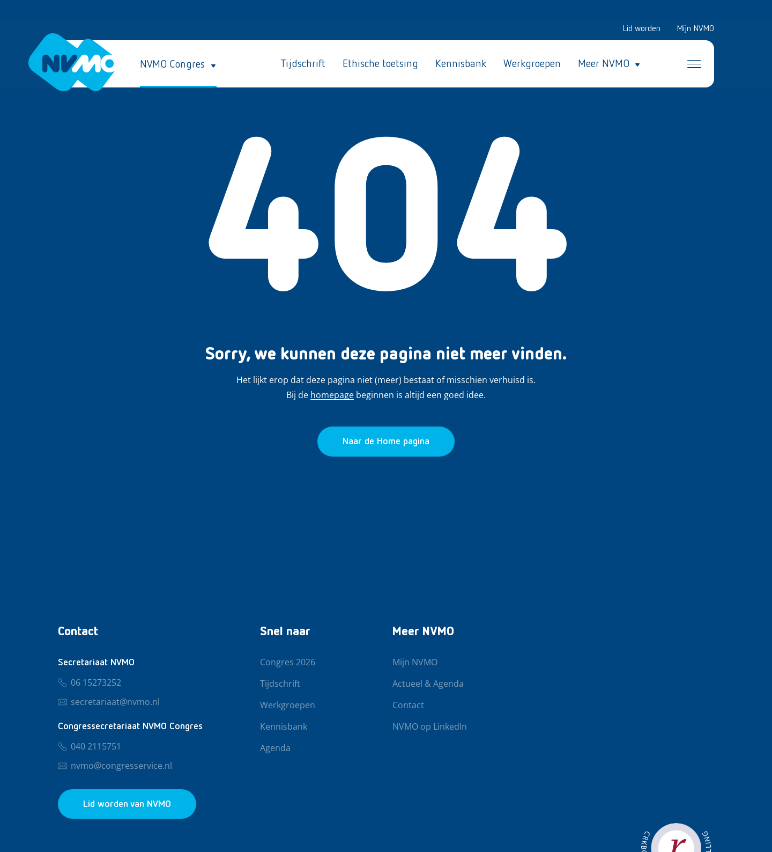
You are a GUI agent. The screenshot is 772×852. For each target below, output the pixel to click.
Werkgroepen (532, 64)
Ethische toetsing (380, 64)
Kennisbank (460, 64)
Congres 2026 (287, 662)
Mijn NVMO (695, 29)
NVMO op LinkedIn (429, 727)
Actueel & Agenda (428, 684)
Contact (408, 705)
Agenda (275, 748)
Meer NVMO (603, 64)
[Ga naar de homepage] (386, 442)
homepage (332, 395)
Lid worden (641, 29)
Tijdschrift (302, 64)
